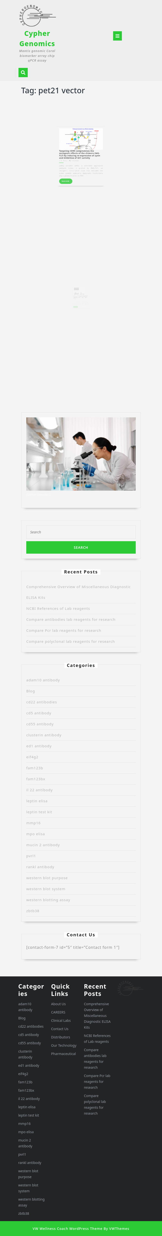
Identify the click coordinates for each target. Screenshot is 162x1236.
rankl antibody (40, 866)
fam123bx (35, 778)
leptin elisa (37, 800)
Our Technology (63, 1045)
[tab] (117, 36)
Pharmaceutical (63, 1053)
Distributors (60, 1037)
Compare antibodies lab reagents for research (71, 619)
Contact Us (59, 1028)
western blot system (45, 888)
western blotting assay (48, 899)
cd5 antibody (38, 712)
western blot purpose (47, 877)
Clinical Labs (61, 1020)
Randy (73, 138)
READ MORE (74, 149)
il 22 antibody (39, 789)
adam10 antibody (43, 679)
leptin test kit (39, 811)
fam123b (34, 767)
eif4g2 (32, 756)
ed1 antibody (39, 745)
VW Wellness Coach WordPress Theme (67, 1228)
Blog (30, 690)
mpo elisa (35, 833)
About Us (58, 1004)
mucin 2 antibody (43, 844)
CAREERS (58, 1012)
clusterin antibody (44, 734)
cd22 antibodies (41, 701)
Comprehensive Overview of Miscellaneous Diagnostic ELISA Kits (97, 1016)
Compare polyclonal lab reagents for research (70, 641)
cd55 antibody (40, 723)
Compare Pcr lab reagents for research (63, 630)
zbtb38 (32, 910)
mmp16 (33, 822)
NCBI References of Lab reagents (58, 608)
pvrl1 (31, 855)
